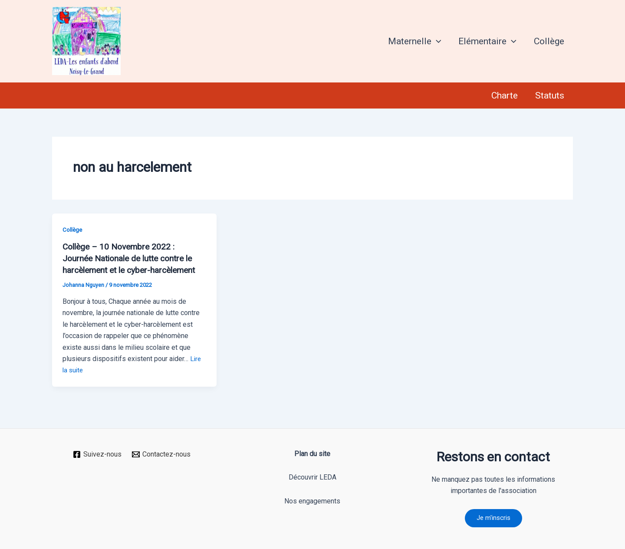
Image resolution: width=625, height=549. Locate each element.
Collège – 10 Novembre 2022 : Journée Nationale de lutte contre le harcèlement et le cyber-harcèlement (133, 257)
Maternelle (412, 41)
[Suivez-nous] (97, 453)
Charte (503, 95)
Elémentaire (486, 41)
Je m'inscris (493, 517)
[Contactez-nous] (161, 453)
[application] (434, 41)
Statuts (549, 95)
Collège (548, 41)
